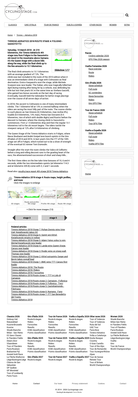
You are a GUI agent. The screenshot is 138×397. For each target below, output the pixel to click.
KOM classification (36, 330)
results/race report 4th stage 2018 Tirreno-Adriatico (43, 171)
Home (10, 35)
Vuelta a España (74, 24)
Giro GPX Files (95, 103)
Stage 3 (26, 217)
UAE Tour (94, 327)
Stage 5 (53, 217)
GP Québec (12, 367)
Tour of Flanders (14, 346)
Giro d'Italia (30, 24)
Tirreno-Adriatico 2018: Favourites (27, 272)
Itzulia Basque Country (96, 339)
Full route (93, 89)
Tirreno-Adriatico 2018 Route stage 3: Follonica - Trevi (37, 283)
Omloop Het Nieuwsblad (12, 320)
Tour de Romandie (98, 348)
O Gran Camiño (97, 343)
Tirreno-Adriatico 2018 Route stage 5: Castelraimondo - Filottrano (37, 287)
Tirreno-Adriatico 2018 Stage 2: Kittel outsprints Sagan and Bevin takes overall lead (39, 258)
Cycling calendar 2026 (99, 55)
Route (91, 72)
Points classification (37, 332)
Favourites (32, 324)
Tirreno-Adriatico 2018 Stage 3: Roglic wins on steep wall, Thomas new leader (38, 252)
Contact (123, 383)
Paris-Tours (12, 375)
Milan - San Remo (15, 332)
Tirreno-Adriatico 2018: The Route (27, 267)
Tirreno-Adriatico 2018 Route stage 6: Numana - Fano (36, 291)
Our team (58, 383)
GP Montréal (12, 370)
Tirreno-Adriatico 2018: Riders (25, 269)
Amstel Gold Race (15, 354)
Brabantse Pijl (13, 351)
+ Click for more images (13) (40, 209)
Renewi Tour (95, 359)
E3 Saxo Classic (14, 335)
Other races (96, 24)
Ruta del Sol (95, 324)
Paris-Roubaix (13, 348)
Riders (91, 76)
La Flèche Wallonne (15, 357)
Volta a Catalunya (98, 335)
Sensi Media (77, 392)
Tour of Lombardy (15, 373)
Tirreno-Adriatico (97, 332)
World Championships (100, 365)
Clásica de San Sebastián (13, 363)
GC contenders (95, 92)
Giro (112, 343)
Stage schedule (95, 85)
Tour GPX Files (95, 123)
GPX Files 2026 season (99, 59)
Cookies (101, 383)
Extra (127, 24)
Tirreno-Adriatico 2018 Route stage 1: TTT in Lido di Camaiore (36, 277)
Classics (12, 24)
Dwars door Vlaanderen (12, 342)
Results (31, 327)
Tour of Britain (96, 362)
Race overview (95, 68)
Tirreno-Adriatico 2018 (21, 299)
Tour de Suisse (96, 357)
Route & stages (34, 319)
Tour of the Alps (97, 346)
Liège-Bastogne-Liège (16, 359)
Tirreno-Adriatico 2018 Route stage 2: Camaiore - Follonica (39, 280)
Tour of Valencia (97, 319)
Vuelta (113, 340)
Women (113, 24)
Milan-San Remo (118, 321)
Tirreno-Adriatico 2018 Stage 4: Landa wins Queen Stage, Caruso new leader (38, 247)
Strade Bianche (14, 330)
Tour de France (51, 24)
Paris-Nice (94, 330)
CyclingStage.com (22, 11)
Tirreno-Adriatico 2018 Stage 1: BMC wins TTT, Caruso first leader (39, 263)
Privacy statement (80, 383)
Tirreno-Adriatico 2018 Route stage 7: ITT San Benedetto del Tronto (38, 295)
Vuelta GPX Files (96, 143)
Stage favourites (96, 96)
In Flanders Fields (15, 338)
